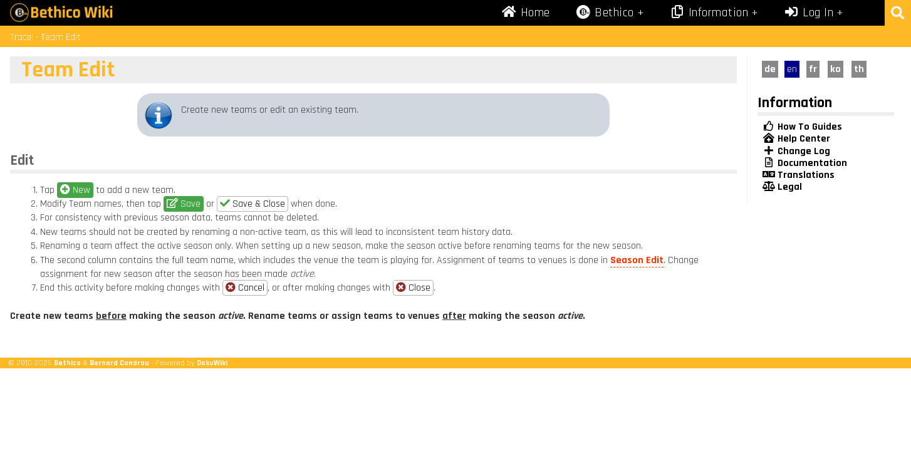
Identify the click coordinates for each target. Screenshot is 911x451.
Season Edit (637, 260)
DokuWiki (212, 363)
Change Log (796, 151)
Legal (782, 187)
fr (813, 69)
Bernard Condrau (119, 363)
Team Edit (61, 37)
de (770, 69)
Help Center (796, 138)
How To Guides (802, 126)
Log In (809, 12)
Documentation (805, 163)
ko (835, 69)
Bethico (67, 363)
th (859, 69)
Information (708, 12)
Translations (799, 175)
